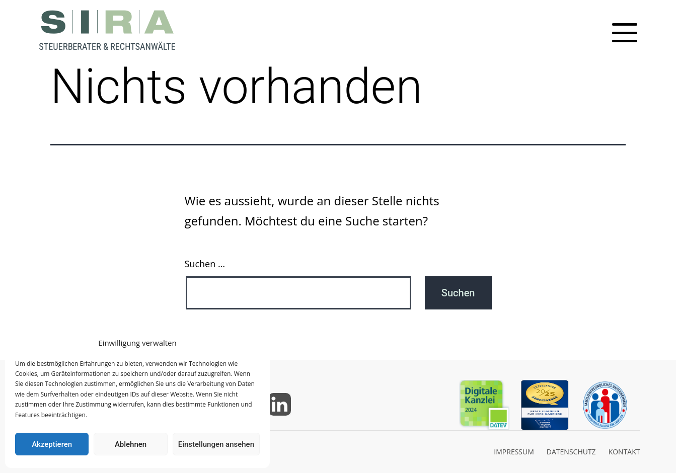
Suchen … (205, 264)
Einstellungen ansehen (216, 444)
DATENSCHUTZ (571, 451)
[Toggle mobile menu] (624, 32)
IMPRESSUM (514, 451)
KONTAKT (624, 451)
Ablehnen (130, 444)
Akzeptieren (52, 444)
